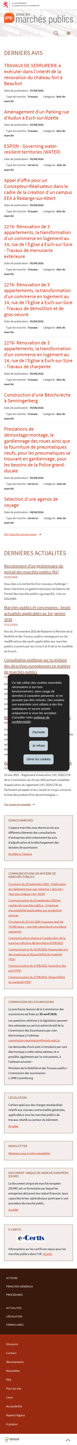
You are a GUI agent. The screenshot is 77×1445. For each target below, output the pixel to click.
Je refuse (38, 745)
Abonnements (15, 1362)
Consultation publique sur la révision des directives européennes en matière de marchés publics (37, 666)
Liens (9, 1397)
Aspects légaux (15, 1415)
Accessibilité (14, 1406)
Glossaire (12, 1344)
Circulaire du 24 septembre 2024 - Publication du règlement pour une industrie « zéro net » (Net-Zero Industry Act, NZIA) (37, 889)
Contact (11, 1353)
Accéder (13, 1126)
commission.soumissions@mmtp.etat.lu (34, 1040)
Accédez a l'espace (20, 854)
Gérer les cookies (38, 759)
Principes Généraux (19, 1286)
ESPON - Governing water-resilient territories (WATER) (32, 149)
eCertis (47, 1254)
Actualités (13, 1308)
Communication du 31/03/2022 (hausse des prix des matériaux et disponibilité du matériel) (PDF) (38, 954)
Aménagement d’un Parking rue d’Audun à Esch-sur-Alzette (36, 115)
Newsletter (13, 1371)
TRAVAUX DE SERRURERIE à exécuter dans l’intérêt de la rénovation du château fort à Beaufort (33, 74)
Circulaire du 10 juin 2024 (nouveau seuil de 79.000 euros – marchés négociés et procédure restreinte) (37, 926)
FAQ (8, 1380)
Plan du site (13, 1388)
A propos (11, 1424)
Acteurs (11, 1278)
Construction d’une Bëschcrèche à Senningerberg (37, 398)
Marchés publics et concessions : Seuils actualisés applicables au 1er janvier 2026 (37, 613)
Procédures (14, 1295)
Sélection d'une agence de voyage (31, 502)
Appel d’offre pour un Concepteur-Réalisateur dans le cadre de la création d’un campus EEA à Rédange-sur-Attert (38, 189)
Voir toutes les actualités (17, 804)
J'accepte (38, 732)
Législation (14, 1316)
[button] (68, 34)
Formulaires (14, 1325)
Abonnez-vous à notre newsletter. (29, 1153)
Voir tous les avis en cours (20, 534)
